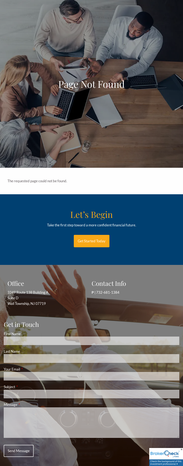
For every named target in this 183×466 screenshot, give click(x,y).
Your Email (28, 369)
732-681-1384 (107, 292)
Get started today (91, 241)
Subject (25, 387)
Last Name (12, 351)
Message (27, 404)
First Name (12, 334)
